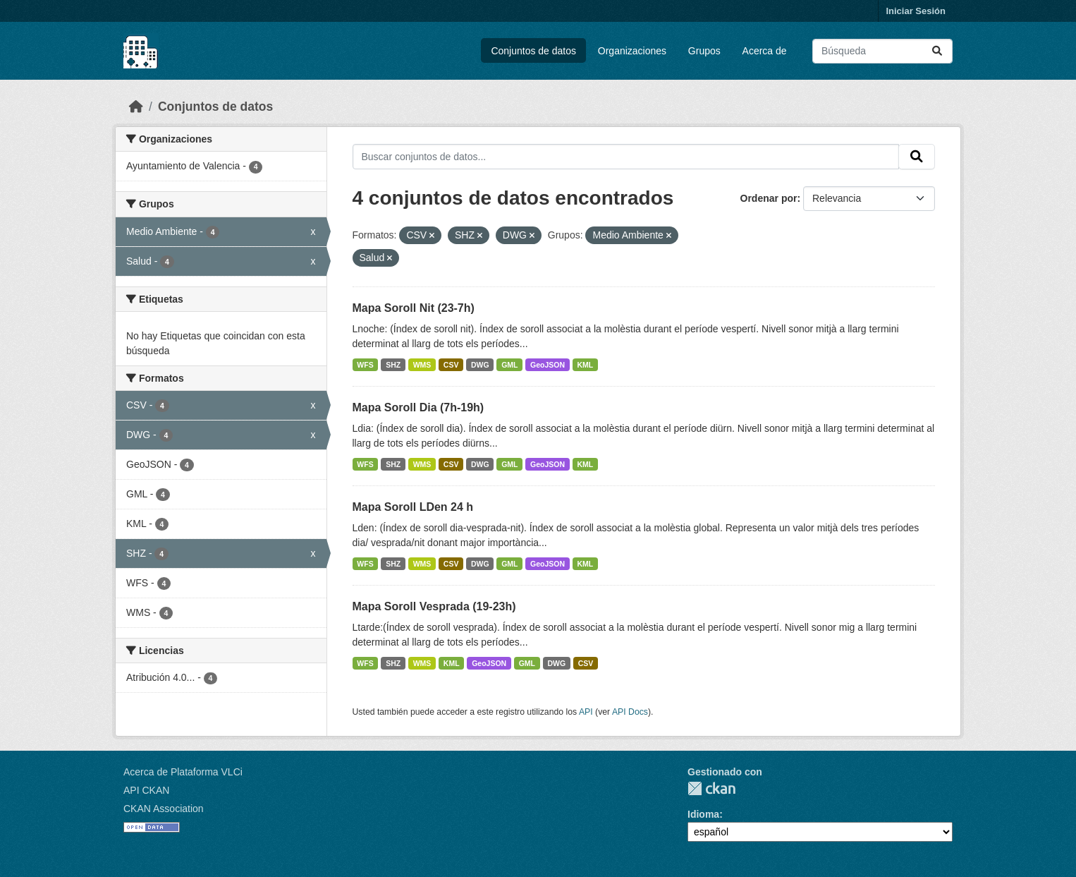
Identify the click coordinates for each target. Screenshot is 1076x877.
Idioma (703, 814)
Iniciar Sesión (916, 11)
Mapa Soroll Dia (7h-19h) (418, 407)
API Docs (630, 712)
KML (585, 365)
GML (509, 365)
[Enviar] (937, 51)
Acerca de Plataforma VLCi (183, 772)
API (586, 712)
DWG (480, 365)
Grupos (704, 50)
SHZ (393, 365)
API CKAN (146, 790)
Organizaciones (632, 50)
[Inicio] (136, 106)
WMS (422, 365)
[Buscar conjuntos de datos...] (882, 51)
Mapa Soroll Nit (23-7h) (414, 308)
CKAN (711, 788)
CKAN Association (163, 808)
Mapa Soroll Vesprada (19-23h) (434, 606)
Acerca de (764, 50)
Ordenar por (768, 198)
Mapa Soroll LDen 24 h (413, 507)
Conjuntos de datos (533, 50)
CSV (451, 365)
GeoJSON (547, 365)
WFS (365, 365)
